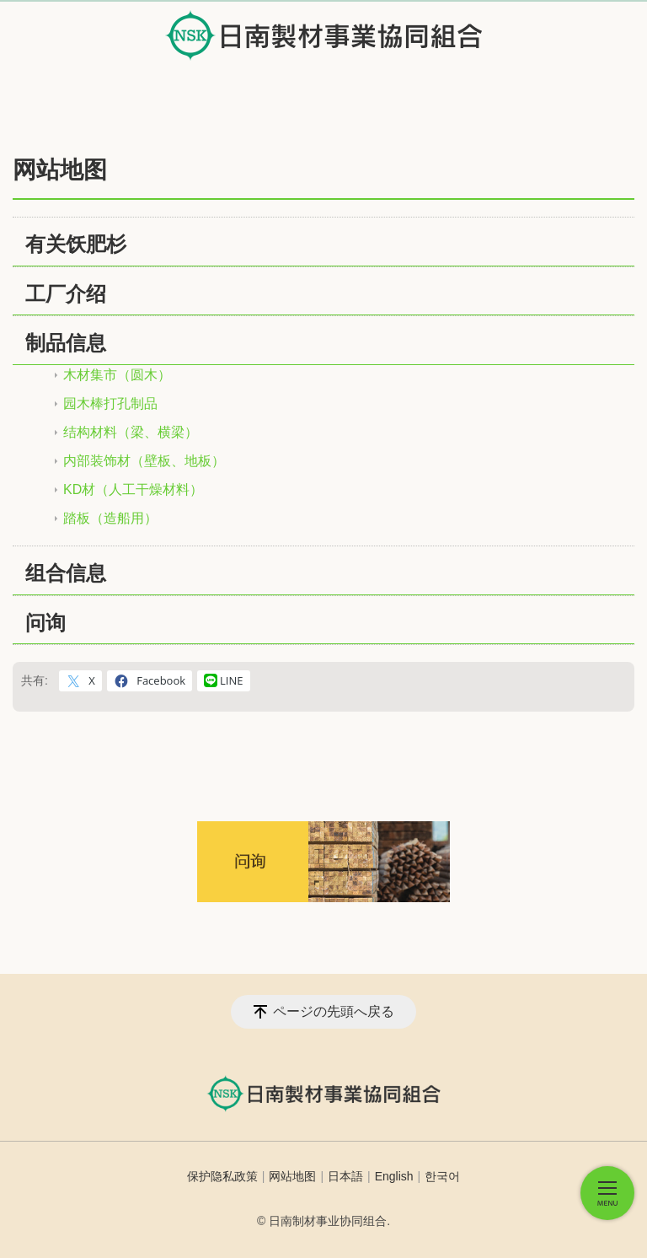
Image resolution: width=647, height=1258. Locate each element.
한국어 (442, 1176)
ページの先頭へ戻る (333, 1011)
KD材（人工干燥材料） (133, 489)
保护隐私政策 (222, 1176)
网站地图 (292, 1176)
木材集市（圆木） (117, 375)
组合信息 (65, 573)
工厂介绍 (65, 293)
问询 (45, 622)
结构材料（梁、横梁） (130, 432)
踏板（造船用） (110, 518)
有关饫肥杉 (75, 244)
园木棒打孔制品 (110, 403)
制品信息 (65, 342)
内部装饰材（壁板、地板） (144, 461)
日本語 (345, 1176)
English (394, 1176)
